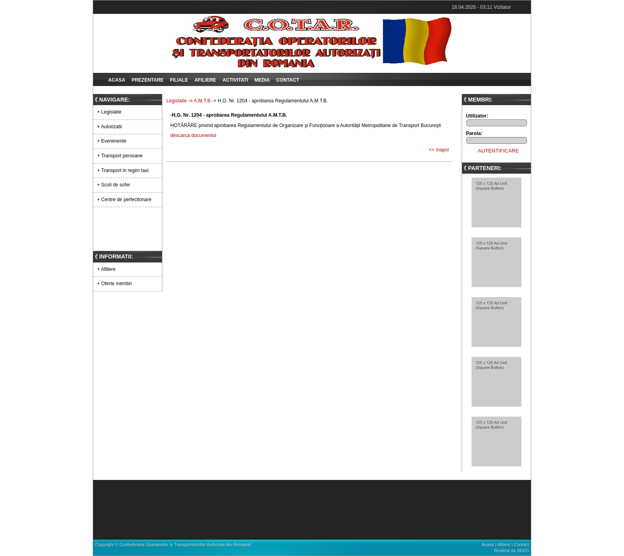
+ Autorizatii (109, 126)
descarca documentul (193, 135)
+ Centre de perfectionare (124, 199)
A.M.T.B (202, 101)
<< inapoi (439, 150)
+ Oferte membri (114, 283)
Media (262, 80)
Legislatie (176, 101)
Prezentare (148, 80)
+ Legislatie (109, 112)
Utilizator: (477, 116)
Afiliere (205, 80)
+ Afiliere (106, 269)
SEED (523, 550)
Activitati (235, 80)
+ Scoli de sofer (113, 185)
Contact (287, 80)
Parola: (474, 133)
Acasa (116, 80)
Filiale (179, 80)
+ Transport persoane (119, 156)
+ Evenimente (112, 141)
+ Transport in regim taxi (122, 170)
